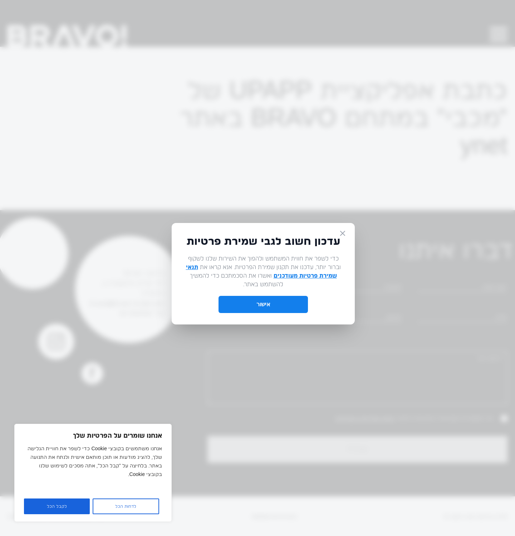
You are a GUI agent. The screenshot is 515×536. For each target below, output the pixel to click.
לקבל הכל (57, 506)
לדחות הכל (125, 506)
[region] (93, 473)
